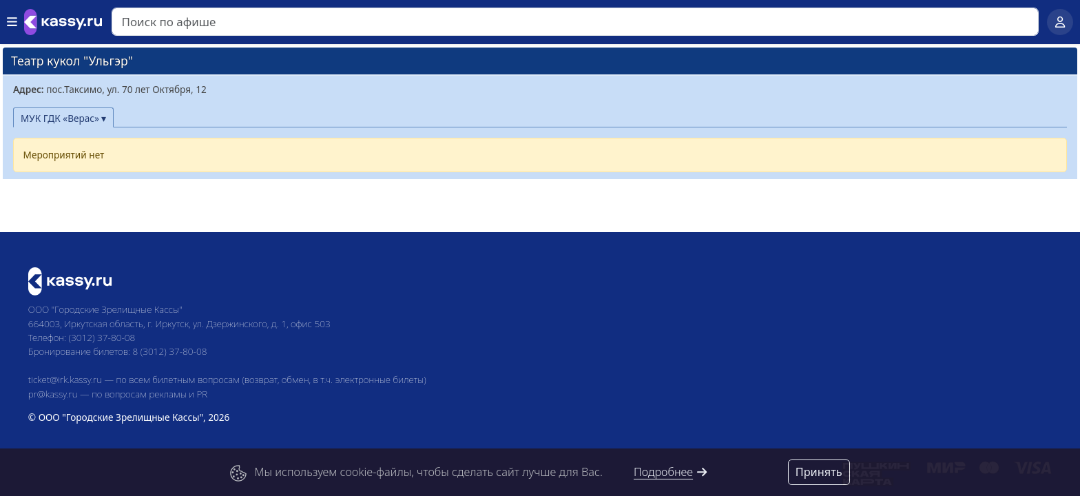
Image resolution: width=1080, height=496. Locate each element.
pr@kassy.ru (53, 393)
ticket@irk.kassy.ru (65, 379)
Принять (819, 471)
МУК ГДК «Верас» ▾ (63, 118)
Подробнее (671, 471)
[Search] (575, 22)
